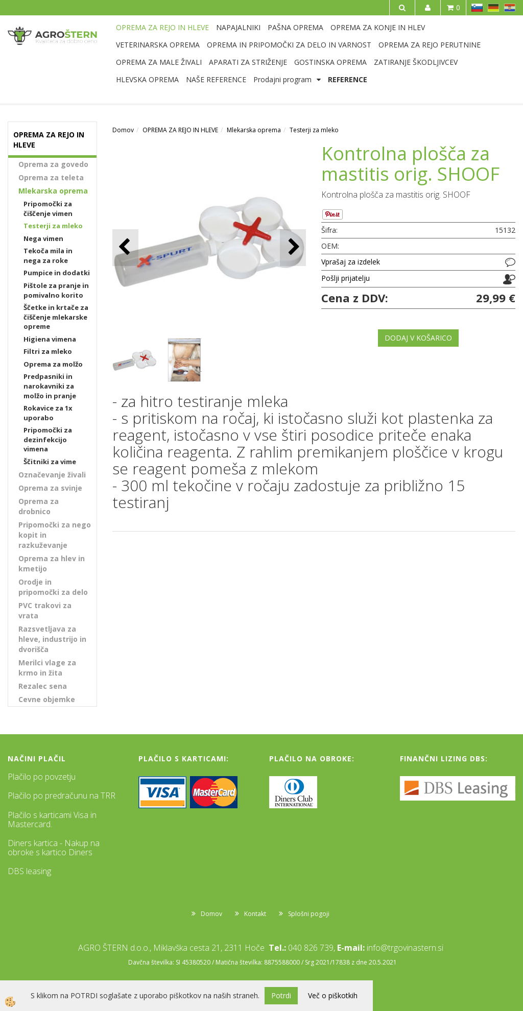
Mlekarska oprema (53, 191)
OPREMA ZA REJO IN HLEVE (162, 27)
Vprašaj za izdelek (350, 262)
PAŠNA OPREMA (295, 27)
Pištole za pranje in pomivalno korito (56, 290)
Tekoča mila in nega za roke (48, 255)
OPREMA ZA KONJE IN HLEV (377, 27)
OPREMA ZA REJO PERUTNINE (429, 45)
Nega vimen (43, 238)
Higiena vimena (49, 339)
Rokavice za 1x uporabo (48, 412)
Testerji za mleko (53, 225)
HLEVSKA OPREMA (147, 79)
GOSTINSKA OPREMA (330, 62)
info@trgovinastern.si (405, 947)
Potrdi (281, 995)
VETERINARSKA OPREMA (158, 45)
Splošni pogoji (308, 913)
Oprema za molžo (53, 364)
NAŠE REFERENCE (216, 79)
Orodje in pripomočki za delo (53, 587)
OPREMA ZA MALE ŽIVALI (159, 62)
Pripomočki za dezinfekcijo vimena (47, 439)
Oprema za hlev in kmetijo (51, 563)
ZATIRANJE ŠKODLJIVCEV (416, 62)
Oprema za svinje (50, 488)
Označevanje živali (52, 474)
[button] (293, 247)
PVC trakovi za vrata (45, 610)
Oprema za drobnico (38, 506)
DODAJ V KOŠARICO (418, 338)
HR (509, 7)
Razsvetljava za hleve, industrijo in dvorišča (52, 639)
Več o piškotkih (333, 995)
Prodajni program (282, 79)
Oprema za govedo (53, 164)
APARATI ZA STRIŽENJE (248, 62)
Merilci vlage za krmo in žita (47, 668)
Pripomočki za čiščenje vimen (48, 208)
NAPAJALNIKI (238, 27)
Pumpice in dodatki (56, 272)
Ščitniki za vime (49, 461)
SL (477, 7)
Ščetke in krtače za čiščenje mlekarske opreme (55, 317)
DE (493, 7)
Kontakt (255, 913)
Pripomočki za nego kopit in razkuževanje (54, 535)
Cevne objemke (46, 699)
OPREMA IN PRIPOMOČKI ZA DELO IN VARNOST (289, 45)
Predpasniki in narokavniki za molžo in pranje (49, 386)
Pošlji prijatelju (345, 278)
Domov (123, 130)
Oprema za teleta (51, 177)
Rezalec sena (42, 686)
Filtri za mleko (47, 351)
